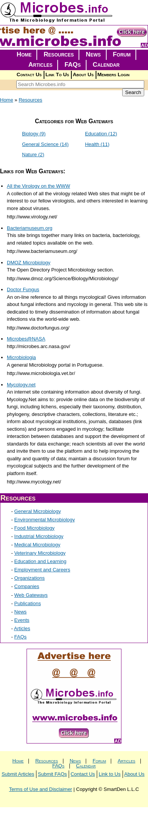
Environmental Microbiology (44, 519)
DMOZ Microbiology (28, 262)
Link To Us (57, 74)
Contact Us (29, 74)
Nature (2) (33, 154)
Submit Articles (18, 774)
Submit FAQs (52, 774)
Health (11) (97, 144)
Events (22, 620)
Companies (26, 586)
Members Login (114, 74)
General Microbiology (37, 511)
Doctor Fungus (23, 289)
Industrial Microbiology (38, 536)
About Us (83, 74)
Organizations (29, 578)
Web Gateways (31, 595)
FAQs (73, 64)
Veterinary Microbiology (40, 553)
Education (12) (101, 133)
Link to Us (110, 774)
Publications (27, 603)
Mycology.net (21, 384)
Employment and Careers (42, 570)
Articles (40, 64)
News (93, 54)
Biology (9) (34, 133)
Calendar (106, 64)
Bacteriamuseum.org (29, 228)
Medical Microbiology (37, 544)
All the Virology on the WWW (38, 186)
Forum (122, 54)
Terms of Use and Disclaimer (40, 789)
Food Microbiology (34, 528)
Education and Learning (40, 561)
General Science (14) (45, 144)
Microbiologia (21, 357)
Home (24, 54)
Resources (59, 54)
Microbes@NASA (26, 339)
